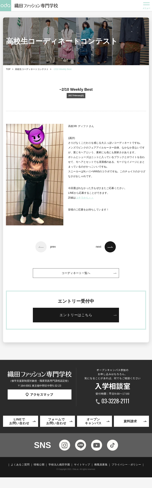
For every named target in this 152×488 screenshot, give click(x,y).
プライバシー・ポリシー (126, 464)
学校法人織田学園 (59, 464)
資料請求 (130, 421)
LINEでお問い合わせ (19, 421)
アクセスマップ (39, 394)
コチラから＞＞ (85, 197)
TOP (8, 69)
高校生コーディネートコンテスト (31, 69)
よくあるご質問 (20, 464)
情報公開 (39, 464)
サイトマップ (82, 464)
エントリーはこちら (75, 315)
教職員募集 (101, 464)
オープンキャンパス (93, 421)
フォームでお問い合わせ (56, 421)
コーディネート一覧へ (76, 273)
